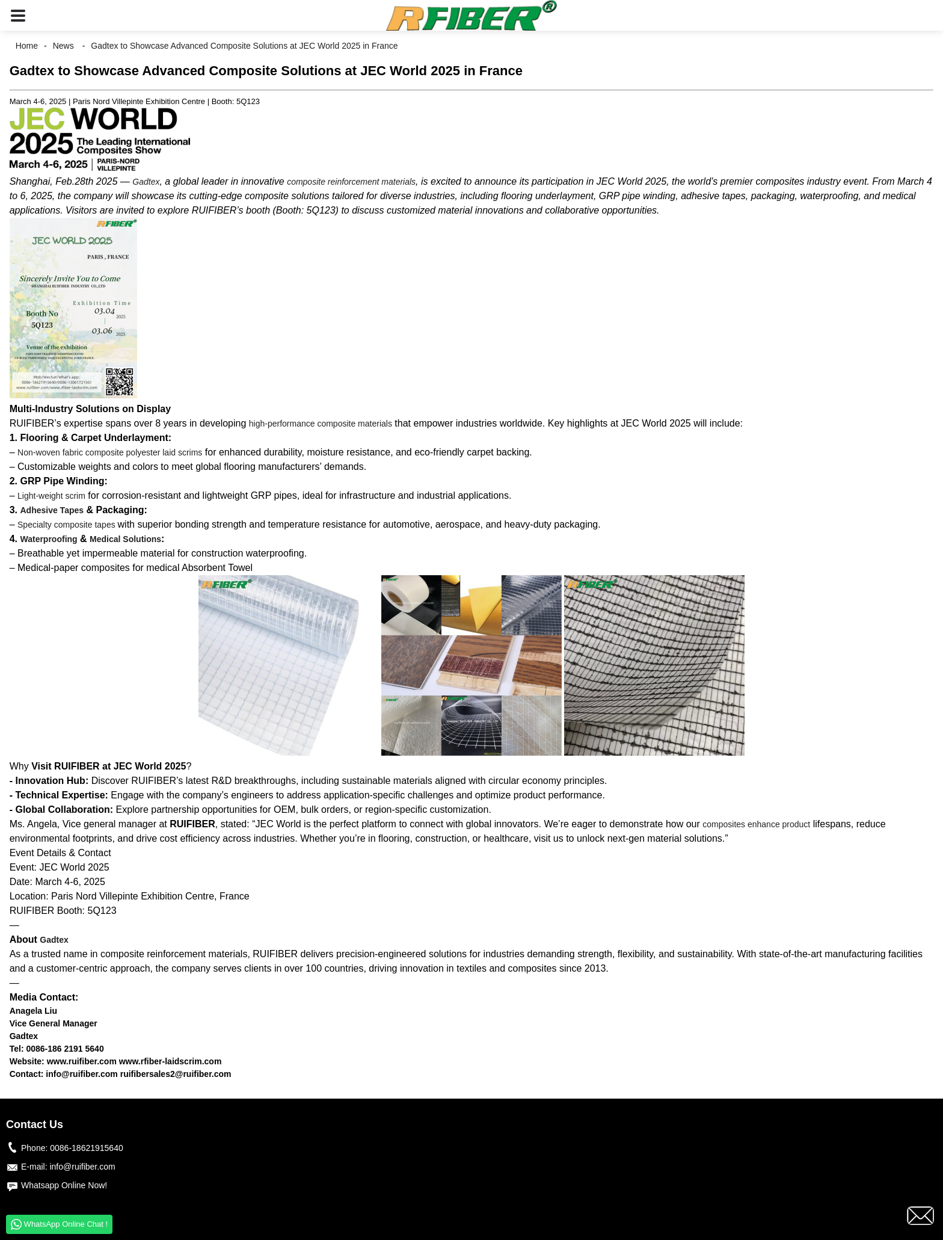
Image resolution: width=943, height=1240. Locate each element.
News (63, 46)
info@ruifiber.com (82, 1166)
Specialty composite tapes (67, 524)
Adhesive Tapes (52, 510)
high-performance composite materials (320, 423)
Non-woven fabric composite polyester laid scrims (109, 452)
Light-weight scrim (51, 496)
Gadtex (145, 182)
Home (27, 46)
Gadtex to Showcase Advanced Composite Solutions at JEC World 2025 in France (244, 46)
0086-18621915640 (86, 1148)
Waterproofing (48, 539)
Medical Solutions (125, 539)
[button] (18, 15)
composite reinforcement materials (351, 182)
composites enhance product (756, 824)
